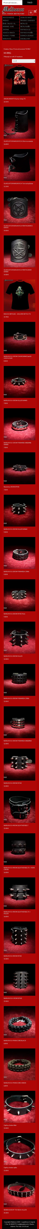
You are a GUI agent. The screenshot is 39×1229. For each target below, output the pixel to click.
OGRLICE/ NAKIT (26, 17)
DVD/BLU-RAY (25, 39)
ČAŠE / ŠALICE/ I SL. (9, 23)
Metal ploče (25, 26)
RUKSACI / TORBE (9, 36)
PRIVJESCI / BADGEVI (27, 20)
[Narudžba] (23, 61)
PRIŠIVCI (6, 20)
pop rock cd (25, 29)
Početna (6, 49)
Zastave (6, 29)
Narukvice (7, 39)
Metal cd (23, 23)
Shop (11, 49)
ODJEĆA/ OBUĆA (9, 32)
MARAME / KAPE (8, 26)
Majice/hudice (8, 17)
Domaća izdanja (26, 36)
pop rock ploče (26, 32)
